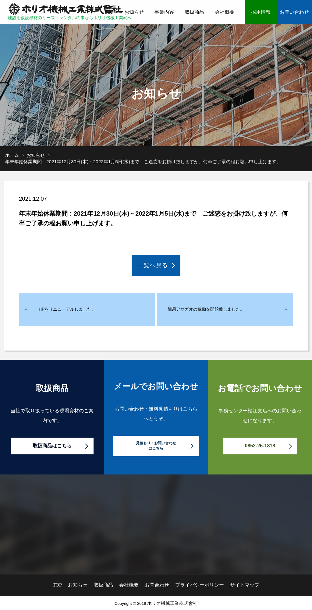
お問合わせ (157, 584)
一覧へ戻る (153, 265)
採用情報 (261, 12)
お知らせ (134, 12)
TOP (109, 12)
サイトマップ (244, 584)
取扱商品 (194, 12)
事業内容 (164, 12)
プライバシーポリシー (199, 584)
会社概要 (224, 12)
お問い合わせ (294, 12)
